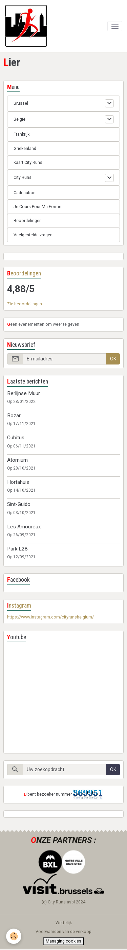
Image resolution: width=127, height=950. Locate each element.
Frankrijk (21, 134)
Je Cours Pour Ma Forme (37, 206)
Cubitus (15, 438)
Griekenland (25, 148)
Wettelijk (64, 922)
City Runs (22, 177)
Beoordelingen (28, 220)
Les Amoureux (24, 527)
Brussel (21, 103)
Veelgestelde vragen (33, 235)
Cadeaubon (25, 192)
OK (113, 358)
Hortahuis (18, 482)
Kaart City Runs (28, 162)
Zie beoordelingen (24, 304)
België (19, 119)
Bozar (14, 415)
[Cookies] (13, 936)
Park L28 (17, 549)
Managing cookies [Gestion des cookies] (63, 941)
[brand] (27, 26)
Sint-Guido (18, 504)
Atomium (17, 460)
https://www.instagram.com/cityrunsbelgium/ (50, 617)
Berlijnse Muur (23, 393)
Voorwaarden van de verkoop (63, 931)
